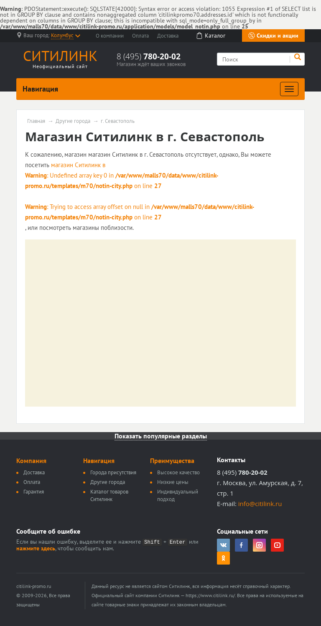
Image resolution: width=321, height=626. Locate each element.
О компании (110, 35)
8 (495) (149, 56)
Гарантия (33, 491)
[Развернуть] (289, 89)
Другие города (73, 121)
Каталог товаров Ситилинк (109, 495)
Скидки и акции (273, 35)
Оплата (140, 35)
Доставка (167, 35)
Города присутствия (113, 472)
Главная (36, 121)
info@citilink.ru (260, 503)
